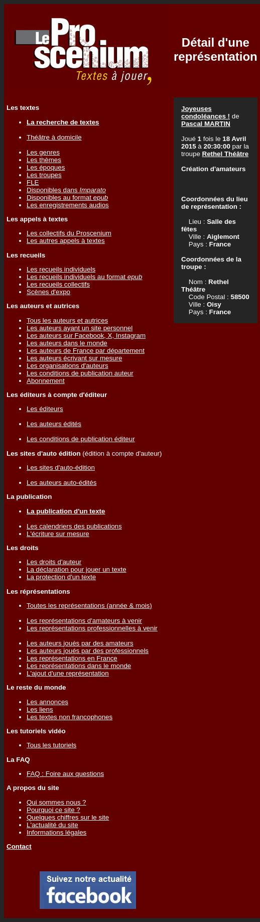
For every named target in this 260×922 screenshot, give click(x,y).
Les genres (43, 152)
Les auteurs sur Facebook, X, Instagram (86, 335)
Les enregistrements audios (68, 205)
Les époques (46, 167)
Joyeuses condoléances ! (205, 112)
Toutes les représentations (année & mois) (89, 605)
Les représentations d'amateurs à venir (84, 620)
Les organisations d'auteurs (67, 365)
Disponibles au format (67, 197)
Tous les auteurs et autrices (67, 320)
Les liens (40, 709)
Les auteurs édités (54, 424)
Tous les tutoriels (51, 745)
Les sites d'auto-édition (61, 467)
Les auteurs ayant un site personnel (80, 328)
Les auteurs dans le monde (67, 343)
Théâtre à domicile (54, 137)
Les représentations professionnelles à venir (92, 628)
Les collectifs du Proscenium (69, 233)
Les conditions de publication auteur (80, 373)
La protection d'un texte (61, 577)
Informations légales (56, 832)
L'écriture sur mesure (58, 534)
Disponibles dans (66, 190)
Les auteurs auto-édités (61, 482)
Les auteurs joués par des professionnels (88, 650)
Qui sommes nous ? (56, 802)
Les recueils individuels (61, 269)
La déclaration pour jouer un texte (76, 569)
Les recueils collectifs (58, 284)
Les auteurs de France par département (86, 350)
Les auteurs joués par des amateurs (80, 643)
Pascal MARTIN (205, 123)
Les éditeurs (45, 409)
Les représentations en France (72, 658)
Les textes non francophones (69, 717)
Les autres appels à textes (66, 240)
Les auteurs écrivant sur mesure (74, 358)
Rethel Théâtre (225, 154)
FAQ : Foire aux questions (65, 773)
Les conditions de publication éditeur (81, 439)
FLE (33, 182)
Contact (19, 846)
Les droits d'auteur (54, 562)
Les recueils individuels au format (84, 277)
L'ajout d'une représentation (68, 673)
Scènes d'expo (48, 292)
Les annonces (47, 702)
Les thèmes (44, 160)
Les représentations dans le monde (79, 666)
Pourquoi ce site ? (53, 810)
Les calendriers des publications (74, 526)
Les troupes (44, 175)
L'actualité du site (52, 825)
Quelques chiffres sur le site (68, 817)
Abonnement (46, 380)
